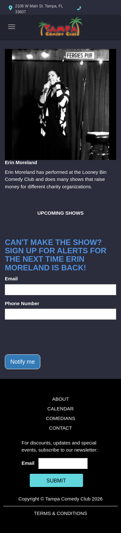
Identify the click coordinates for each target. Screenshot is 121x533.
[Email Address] (62, 463)
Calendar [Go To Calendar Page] (60, 408)
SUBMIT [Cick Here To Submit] (56, 480)
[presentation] (54, 337)
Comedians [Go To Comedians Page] (60, 418)
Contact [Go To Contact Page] (60, 428)
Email (11, 278)
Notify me (22, 362)
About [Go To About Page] (60, 399)
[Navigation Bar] (11, 27)
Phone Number (22, 303)
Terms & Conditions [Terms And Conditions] (60, 513)
